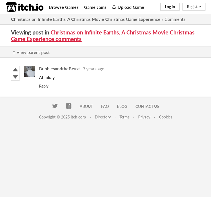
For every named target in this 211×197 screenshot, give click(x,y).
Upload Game (128, 7)
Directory (103, 117)
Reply (43, 86)
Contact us (147, 106)
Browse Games (64, 7)
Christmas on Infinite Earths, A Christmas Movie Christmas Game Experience (85, 19)
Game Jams (95, 7)
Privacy (144, 117)
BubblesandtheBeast (59, 68)
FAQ (105, 106)
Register (194, 6)
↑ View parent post (31, 52)
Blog (122, 106)
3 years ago (93, 68)
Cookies (165, 117)
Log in (170, 6)
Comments (175, 19)
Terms (124, 117)
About (86, 106)
